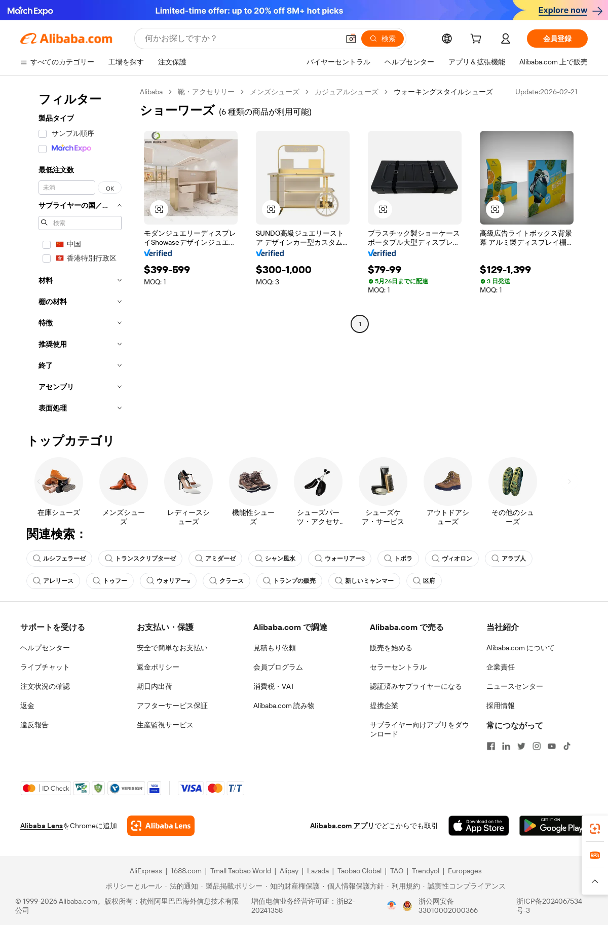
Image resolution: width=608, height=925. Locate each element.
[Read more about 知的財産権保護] (292, 886)
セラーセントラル (398, 667)
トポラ (398, 558)
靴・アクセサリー (206, 92)
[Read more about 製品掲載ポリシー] (231, 886)
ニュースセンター (514, 686)
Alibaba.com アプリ (342, 826)
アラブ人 (508, 558)
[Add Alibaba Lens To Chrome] (161, 826)
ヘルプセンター (45, 648)
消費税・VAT (273, 686)
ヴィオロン (452, 558)
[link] (595, 829)
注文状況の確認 (45, 686)
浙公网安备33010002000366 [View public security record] (448, 905)
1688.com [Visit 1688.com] (186, 871)
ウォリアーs (168, 581)
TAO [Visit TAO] (396, 871)
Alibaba (151, 92)
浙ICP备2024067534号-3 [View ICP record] (549, 905)
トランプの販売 (289, 581)
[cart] (477, 40)
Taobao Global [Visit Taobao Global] (359, 871)
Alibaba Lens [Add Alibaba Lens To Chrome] (41, 826)
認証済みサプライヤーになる (416, 686)
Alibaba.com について (520, 648)
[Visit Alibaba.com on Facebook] (491, 746)
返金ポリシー (158, 667)
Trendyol (425, 871)
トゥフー (110, 581)
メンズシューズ (274, 92)
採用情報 (500, 705)
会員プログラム (278, 667)
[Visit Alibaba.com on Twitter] (521, 746)
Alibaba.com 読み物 (284, 705)
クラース (226, 581)
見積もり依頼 (274, 648)
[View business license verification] (391, 906)
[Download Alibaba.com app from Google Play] (553, 826)
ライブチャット (45, 667)
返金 (27, 705)
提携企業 (384, 705)
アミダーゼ (215, 558)
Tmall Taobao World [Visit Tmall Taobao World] (240, 871)
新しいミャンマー (364, 581)
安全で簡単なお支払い (172, 648)
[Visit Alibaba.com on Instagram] (536, 746)
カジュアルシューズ (346, 92)
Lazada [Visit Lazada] (318, 871)
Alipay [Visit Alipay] (289, 871)
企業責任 (500, 667)
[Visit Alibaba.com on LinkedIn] (506, 746)
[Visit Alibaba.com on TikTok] (567, 746)
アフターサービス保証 (172, 705)
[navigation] (77, 253)
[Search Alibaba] (241, 38)
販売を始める (391, 648)
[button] (351, 38)
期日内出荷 (154, 686)
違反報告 (34, 725)
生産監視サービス (165, 725)
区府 (424, 581)
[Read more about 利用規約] (403, 886)
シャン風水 (275, 558)
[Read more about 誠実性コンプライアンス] (464, 886)
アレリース (53, 581)
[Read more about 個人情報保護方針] (353, 886)
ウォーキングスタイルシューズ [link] (443, 92)
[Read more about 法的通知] (181, 886)
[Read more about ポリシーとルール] (132, 886)
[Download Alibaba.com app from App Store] (478, 826)
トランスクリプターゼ (140, 558)
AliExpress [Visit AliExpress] (146, 871)
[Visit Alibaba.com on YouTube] (551, 746)
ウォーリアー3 (340, 558)
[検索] (382, 38)
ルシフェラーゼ (59, 558)
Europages (465, 871)
